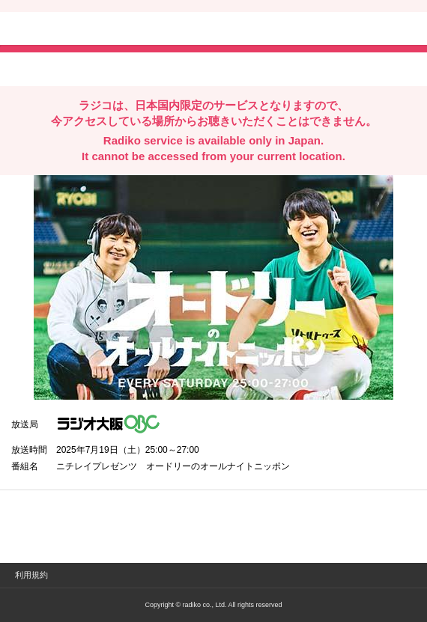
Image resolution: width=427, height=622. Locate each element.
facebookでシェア (95, 68)
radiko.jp (56, 30)
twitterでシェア (34, 68)
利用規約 (31, 574)
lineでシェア (164, 68)
